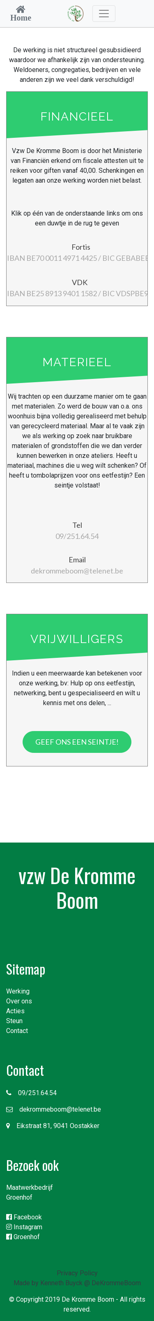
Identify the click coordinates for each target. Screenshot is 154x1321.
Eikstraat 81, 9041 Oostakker (52, 1126)
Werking (18, 991)
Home (20, 17)
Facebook (24, 1217)
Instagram (24, 1227)
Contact (17, 1031)
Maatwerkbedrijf (29, 1187)
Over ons (19, 1001)
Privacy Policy (77, 1273)
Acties (15, 1011)
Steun (14, 1021)
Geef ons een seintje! (77, 741)
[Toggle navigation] (103, 13)
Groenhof (19, 1197)
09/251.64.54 (31, 1093)
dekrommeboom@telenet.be (53, 1109)
